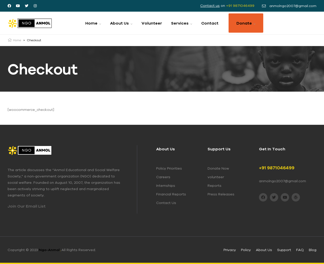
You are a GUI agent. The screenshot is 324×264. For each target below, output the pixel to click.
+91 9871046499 (240, 6)
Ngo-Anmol (49, 250)
